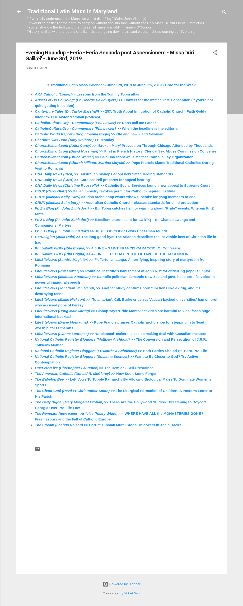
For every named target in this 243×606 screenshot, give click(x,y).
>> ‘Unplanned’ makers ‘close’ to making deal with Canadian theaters (120, 334)
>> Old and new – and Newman (99, 134)
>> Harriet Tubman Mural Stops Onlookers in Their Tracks (108, 425)
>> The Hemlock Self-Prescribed (94, 368)
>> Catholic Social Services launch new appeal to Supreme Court (122, 185)
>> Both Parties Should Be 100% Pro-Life (121, 351)
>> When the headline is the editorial (106, 128)
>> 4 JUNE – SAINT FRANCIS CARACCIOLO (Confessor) (108, 248)
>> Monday (74, 140)
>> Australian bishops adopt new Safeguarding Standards (104, 174)
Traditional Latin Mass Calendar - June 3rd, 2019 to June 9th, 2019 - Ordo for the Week (123, 85)
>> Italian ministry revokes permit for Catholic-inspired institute (105, 191)
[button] (215, 53)
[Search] (224, 13)
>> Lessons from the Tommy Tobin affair (87, 94)
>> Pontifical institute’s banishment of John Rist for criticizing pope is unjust (122, 271)
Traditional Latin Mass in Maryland (72, 11)
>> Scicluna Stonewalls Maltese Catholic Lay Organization (114, 157)
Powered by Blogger (121, 584)
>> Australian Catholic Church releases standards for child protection (116, 202)
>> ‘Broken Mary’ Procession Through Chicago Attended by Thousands (124, 145)
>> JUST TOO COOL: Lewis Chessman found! (101, 231)
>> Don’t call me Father (95, 123)
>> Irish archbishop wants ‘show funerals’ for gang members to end (115, 197)
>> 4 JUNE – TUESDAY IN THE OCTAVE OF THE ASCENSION (111, 254)
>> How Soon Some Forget (95, 374)
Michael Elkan (132, 593)
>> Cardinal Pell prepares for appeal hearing (92, 180)
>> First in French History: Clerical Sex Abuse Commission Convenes (126, 151)
